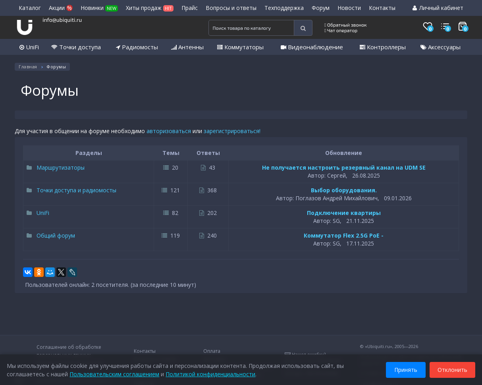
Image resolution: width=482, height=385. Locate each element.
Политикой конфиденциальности (211, 373)
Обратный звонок (345, 24)
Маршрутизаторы (56, 167)
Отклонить (451, 368)
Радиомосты (137, 47)
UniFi (29, 47)
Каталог (30, 8)
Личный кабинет (438, 8)
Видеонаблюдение (312, 47)
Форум (321, 8)
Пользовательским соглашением (115, 373)
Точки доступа (76, 47)
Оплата (211, 351)
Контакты (382, 8)
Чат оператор (340, 30)
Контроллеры (383, 47)
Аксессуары (440, 47)
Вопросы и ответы (231, 8)
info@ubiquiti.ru (62, 19)
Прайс (189, 8)
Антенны (187, 47)
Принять (404, 368)
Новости (349, 8)
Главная (28, 67)
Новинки (99, 8)
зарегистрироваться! (232, 131)
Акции (61, 8)
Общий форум (51, 235)
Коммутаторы (240, 47)
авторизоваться (169, 131)
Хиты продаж (150, 8)
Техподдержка (284, 8)
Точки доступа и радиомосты (71, 190)
